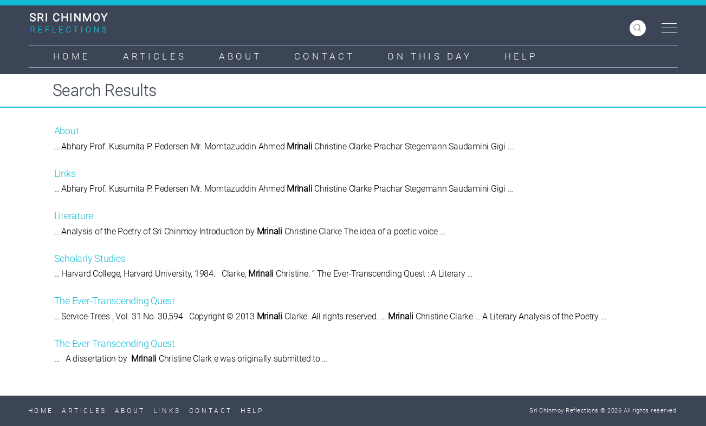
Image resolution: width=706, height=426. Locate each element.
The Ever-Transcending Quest (114, 300)
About (240, 56)
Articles (154, 56)
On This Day (429, 56)
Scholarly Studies (90, 258)
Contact (324, 56)
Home (71, 56)
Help (520, 56)
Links (65, 173)
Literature (74, 215)
